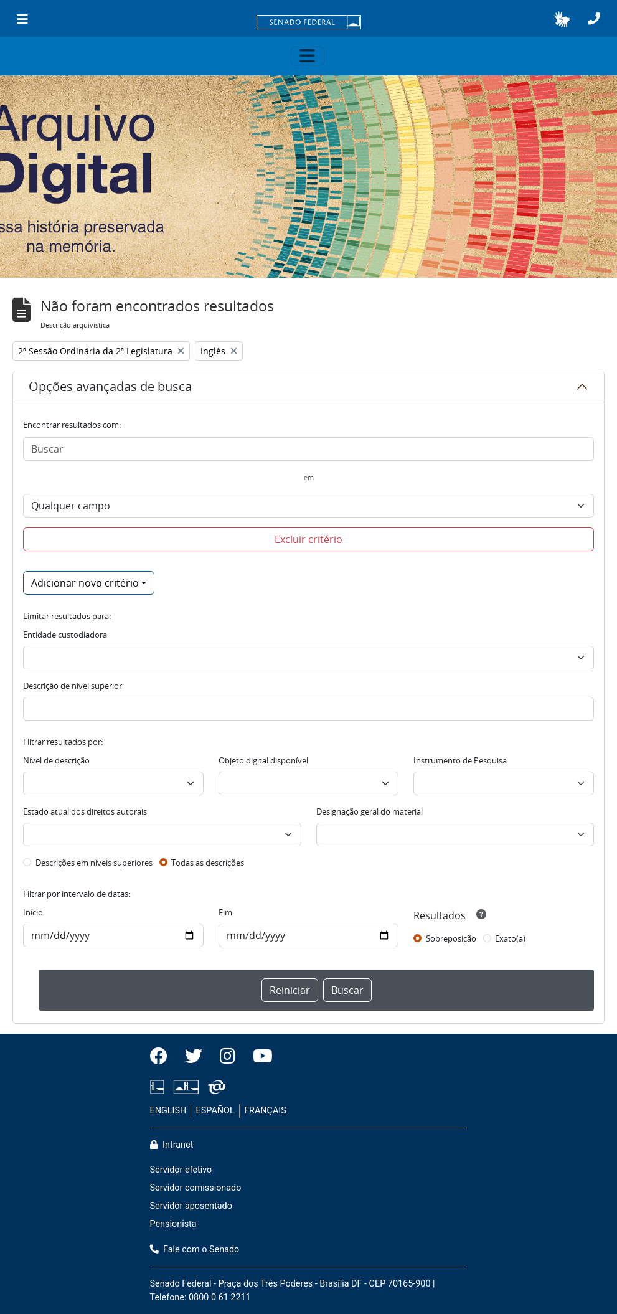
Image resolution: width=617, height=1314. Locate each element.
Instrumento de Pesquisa (460, 760)
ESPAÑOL (215, 1110)
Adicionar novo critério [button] (85, 583)
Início (33, 912)
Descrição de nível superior (72, 685)
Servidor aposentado (191, 1206)
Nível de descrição (56, 760)
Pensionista (173, 1224)
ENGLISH (168, 1110)
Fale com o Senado (195, 1249)
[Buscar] (308, 449)
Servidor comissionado (196, 1188)
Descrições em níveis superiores (94, 862)
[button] (562, 19)
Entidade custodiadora (65, 634)
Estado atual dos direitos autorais (85, 811)
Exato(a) (510, 938)
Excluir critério (308, 539)
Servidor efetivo (181, 1170)
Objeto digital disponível (263, 760)
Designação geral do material (369, 811)
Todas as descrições (207, 862)
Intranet (172, 1145)
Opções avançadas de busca (110, 386)
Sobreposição (451, 938)
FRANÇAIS (265, 1110)
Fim (225, 912)
